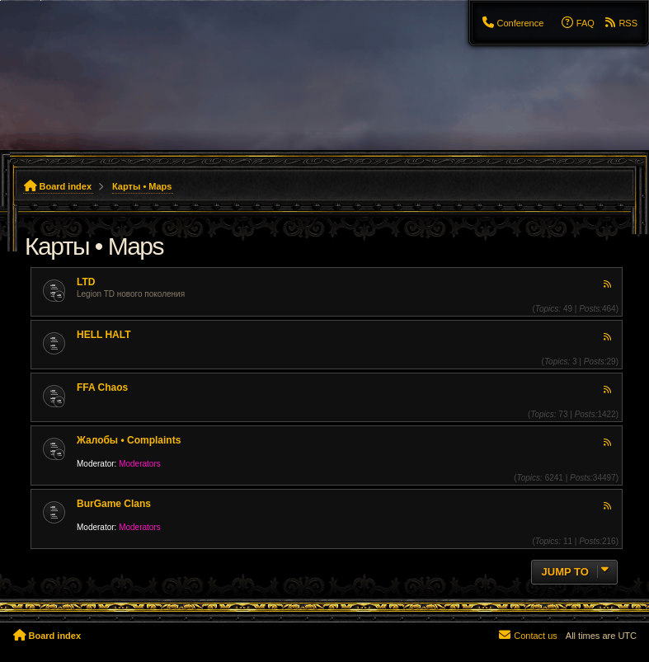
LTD (86, 282)
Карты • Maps (94, 246)
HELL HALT (104, 334)
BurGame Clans (114, 503)
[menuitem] (512, 23)
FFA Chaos (102, 387)
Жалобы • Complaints (129, 440)
